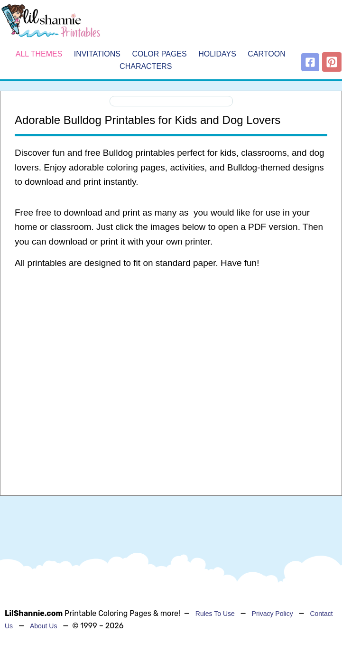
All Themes (39, 54)
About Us (43, 626)
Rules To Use (215, 613)
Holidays (217, 54)
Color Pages (159, 54)
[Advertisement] (171, 352)
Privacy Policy (272, 613)
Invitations (97, 54)
